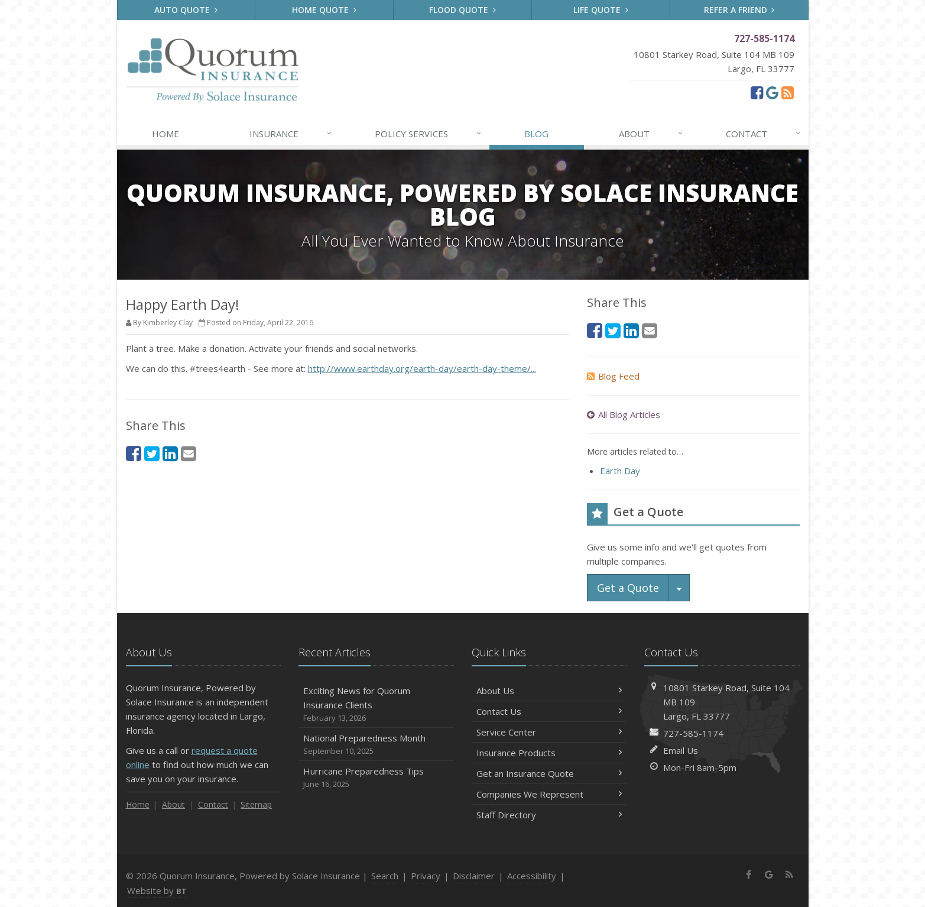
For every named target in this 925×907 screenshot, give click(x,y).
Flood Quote (462, 9)
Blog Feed (613, 376)
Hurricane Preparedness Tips (376, 778)
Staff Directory (549, 815)
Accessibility (531, 876)
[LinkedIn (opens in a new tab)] (170, 453)
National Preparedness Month (376, 744)
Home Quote (324, 9)
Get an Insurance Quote (549, 773)
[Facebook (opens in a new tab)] (757, 92)
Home (165, 134)
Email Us (680, 750)
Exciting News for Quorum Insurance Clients (376, 704)
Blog (536, 134)
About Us (549, 691)
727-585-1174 (693, 733)
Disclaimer (474, 876)
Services (428, 133)
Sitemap (256, 804)
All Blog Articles (623, 414)
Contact (763, 133)
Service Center (549, 732)
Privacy (425, 876)
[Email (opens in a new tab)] (188, 453)
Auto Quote (186, 9)
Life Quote (600, 9)
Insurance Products (549, 753)
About (651, 133)
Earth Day (620, 471)
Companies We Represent (549, 794)
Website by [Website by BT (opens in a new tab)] (157, 890)
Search (384, 876)
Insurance (291, 133)
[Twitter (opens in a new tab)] (152, 453)
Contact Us (549, 711)
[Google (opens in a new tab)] (772, 92)
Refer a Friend (739, 9)
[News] (787, 92)
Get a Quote (628, 588)
